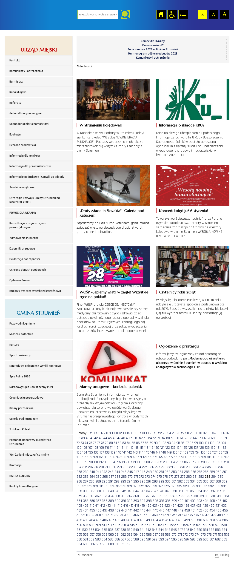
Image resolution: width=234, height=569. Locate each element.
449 (180, 510)
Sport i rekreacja (20, 355)
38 (78, 438)
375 (177, 496)
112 (116, 447)
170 (135, 457)
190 (90, 462)
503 (212, 520)
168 (123, 457)
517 (143, 525)
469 (155, 515)
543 (154, 529)
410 (91, 505)
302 (180, 481)
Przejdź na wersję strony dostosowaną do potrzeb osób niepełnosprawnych (172, 14)
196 (124, 462)
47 (118, 438)
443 (142, 510)
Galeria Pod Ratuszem (23, 419)
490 (130, 520)
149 (169, 452)
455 (218, 510)
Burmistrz (16, 82)
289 (98, 481)
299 (161, 481)
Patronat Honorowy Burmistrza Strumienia (30, 442)
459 (91, 515)
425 (180, 505)
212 (220, 462)
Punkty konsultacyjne (23, 486)
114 (126, 447)
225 (145, 467)
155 (203, 452)
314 (101, 486)
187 (226, 457)
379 (201, 496)
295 (136, 481)
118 (146, 447)
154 (197, 452)
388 (104, 500)
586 (117, 539)
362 (98, 496)
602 (218, 539)
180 (187, 457)
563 (129, 534)
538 (123, 529)
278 (176, 476)
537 (117, 529)
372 (160, 496)
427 (192, 505)
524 (186, 525)
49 (128, 438)
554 (224, 529)
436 (98, 510)
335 (79, 491)
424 (173, 505)
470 (161, 515)
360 (85, 496)
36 (223, 433)
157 (214, 452)
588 (129, 539)
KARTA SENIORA (19, 476)
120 (156, 447)
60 (177, 438)
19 (147, 433)
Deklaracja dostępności (24, 259)
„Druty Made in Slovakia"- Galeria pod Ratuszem (112, 213)
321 (141, 486)
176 (166, 457)
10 (113, 433)
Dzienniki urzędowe (22, 249)
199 (141, 462)
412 (102, 505)
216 (90, 467)
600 (205, 539)
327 (179, 486)
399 (174, 500)
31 (200, 433)
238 (79, 471)
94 (173, 442)
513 (120, 525)
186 (220, 457)
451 (193, 510)
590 (142, 539)
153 (191, 452)
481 (226, 515)
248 (142, 471)
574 (197, 534)
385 (85, 500)
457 (79, 515)
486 (105, 520)
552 (211, 529)
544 (161, 529)
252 (167, 471)
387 (98, 500)
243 (111, 471)
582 (91, 539)
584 (104, 539)
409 (85, 505)
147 (158, 452)
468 (148, 515)
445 (155, 510)
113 (121, 447)
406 (218, 500)
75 (90, 442)
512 (115, 525)
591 (148, 539)
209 (204, 462)
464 (123, 515)
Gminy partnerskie (21, 408)
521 (167, 525)
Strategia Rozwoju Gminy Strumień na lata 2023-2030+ (34, 200)
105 (79, 447)
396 (155, 500)
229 (170, 467)
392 (129, 500)
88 (146, 442)
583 (98, 539)
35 (218, 433)
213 (226, 462)
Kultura (14, 345)
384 (79, 500)
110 (107, 447)
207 (191, 462)
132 (223, 447)
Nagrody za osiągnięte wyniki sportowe (35, 366)
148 (163, 452)
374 (171, 496)
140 (118, 452)
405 (212, 500)
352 (186, 491)
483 (85, 520)
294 (129, 481)
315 (107, 486)
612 (128, 544)
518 (149, 525)
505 (225, 520)
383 (226, 496)
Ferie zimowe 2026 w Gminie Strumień (153, 49)
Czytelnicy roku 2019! (177, 292)
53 (145, 438)
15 (132, 433)
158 (219, 452)
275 (159, 476)
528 (211, 525)
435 (92, 510)
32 (205, 433)
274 (153, 476)
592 (154, 539)
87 (142, 442)
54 (150, 438)
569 (168, 534)
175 (161, 457)
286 (79, 481)
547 (180, 529)
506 (79, 525)
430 (211, 505)
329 (192, 486)
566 (149, 534)
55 (155, 438)
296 (142, 481)
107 (90, 447)
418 (136, 505)
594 (167, 539)
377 (189, 496)
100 (201, 442)
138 (107, 452)
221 (119, 467)
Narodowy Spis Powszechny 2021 (31, 387)
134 (84, 452)
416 (125, 505)
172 (145, 457)
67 (208, 438)
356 (212, 491)
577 (215, 534)
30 (196, 433)
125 (184, 447)
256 (193, 471)
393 (136, 500)
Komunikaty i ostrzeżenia (26, 71)
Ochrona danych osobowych (27, 270)
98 (191, 442)
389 (111, 500)
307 (211, 481)
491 (136, 520)
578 (220, 534)
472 (172, 515)
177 (171, 457)
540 (136, 529)
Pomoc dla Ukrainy (153, 41)
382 (220, 496)
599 (199, 539)
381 (213, 496)
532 (85, 529)
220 (113, 467)
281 (195, 476)
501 (199, 520)
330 (199, 486)
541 (142, 529)
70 (221, 438)
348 (161, 491)
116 (136, 447)
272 (141, 476)
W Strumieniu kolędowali (101, 125)
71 (225, 438)
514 (126, 525)
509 (98, 525)
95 (178, 442)
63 (190, 438)
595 (174, 539)
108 (95, 447)
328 (186, 486)
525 (192, 525)
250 (155, 471)
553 (218, 529)
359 (79, 496)
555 (79, 534)
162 (89, 457)
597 (186, 539)
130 (213, 447)
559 (104, 534)
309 (224, 481)
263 (85, 476)
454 (212, 510)
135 (90, 452)
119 (151, 447)
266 (105, 476)
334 (224, 486)
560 (111, 534)
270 (130, 476)
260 (218, 471)
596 (180, 539)
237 (220, 467)
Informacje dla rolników (24, 156)
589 (136, 539)
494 (155, 520)
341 (117, 491)
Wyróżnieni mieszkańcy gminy (29, 455)
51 (136, 438)
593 (161, 539)
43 (101, 438)
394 (142, 500)
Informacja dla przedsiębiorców (30, 166)
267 (111, 476)
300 (168, 481)
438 (111, 510)
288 (91, 481)
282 (201, 476)
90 (156, 442)
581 (85, 539)
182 (197, 457)
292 (117, 481)
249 (149, 471)
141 (124, 452)
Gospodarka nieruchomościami (29, 124)
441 (130, 510)
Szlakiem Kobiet (20, 429)
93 (169, 442)
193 (107, 462)
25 (174, 433)
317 (118, 486)
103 (217, 442)
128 (201, 447)
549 (193, 529)
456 (225, 510)
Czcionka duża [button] (224, 14)
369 (142, 496)
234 (201, 467)
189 (84, 462)
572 (185, 534)
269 (124, 476)
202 (159, 462)
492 (142, 520)
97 (187, 442)
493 (149, 520)
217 (96, 467)
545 (167, 529)
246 (130, 471)
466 (136, 515)
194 (112, 462)
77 (98, 442)
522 (173, 525)
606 (92, 544)
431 (217, 505)
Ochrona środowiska (22, 145)
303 (186, 481)
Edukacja (15, 134)
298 (155, 481)
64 (195, 438)
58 (168, 438)
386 (92, 500)
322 (148, 486)
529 (217, 525)
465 (129, 515)
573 (191, 534)
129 (207, 447)
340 (111, 491)
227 (157, 467)
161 (84, 457)
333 (217, 486)
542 (148, 529)
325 (167, 486)
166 (112, 457)
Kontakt (14, 60)
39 (83, 438)
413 (108, 505)
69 (217, 438)
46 (114, 438)
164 (101, 457)
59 (172, 438)
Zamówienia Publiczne (24, 238)
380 (207, 496)
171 (140, 457)
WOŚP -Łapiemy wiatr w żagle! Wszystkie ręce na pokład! (114, 294)
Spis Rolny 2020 (19, 376)
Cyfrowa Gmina (19, 280)
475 (190, 515)
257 (199, 471)
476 (196, 515)
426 (186, 505)
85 (133, 442)
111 (111, 447)
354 (199, 491)
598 (193, 539)
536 (111, 529)
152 (185, 452)
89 (151, 442)
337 (91, 491)
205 (178, 462)
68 (213, 438)
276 (165, 476)
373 (165, 496)
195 (118, 462)
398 (168, 500)
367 (129, 496)
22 (160, 433)
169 (129, 457)
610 (117, 544)
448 (174, 510)
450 (187, 510)
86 (138, 442)
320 (135, 486)
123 (173, 447)
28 (187, 433)
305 (199, 481)
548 (186, 529)
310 (79, 486)
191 (96, 462)
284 (214, 476)
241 (98, 471)
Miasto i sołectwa (21, 334)
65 (199, 438)
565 (142, 534)
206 (185, 462)
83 (124, 442)
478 (207, 515)
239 (85, 471)
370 (148, 496)
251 (161, 471)
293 (123, 481)
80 (111, 442)
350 (174, 491)
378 (195, 496)
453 (205, 510)
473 (178, 515)
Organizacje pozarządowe (26, 398)
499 (187, 520)
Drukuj (224, 555)
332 (211, 486)
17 (139, 433)
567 (155, 534)
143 (135, 452)
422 (160, 505)
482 (79, 520)
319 (129, 486)
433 (79, 510)
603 (224, 539)
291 (110, 481)
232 (188, 467)
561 (117, 534)
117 (141, 447)
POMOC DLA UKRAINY (22, 213)
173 (150, 457)
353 (193, 491)
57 (163, 438)
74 (86, 442)
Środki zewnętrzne (21, 187)
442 (136, 510)
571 (179, 534)
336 (85, 491)
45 (110, 438)
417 (131, 505)
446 (162, 510)
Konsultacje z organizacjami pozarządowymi (27, 225)
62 (186, 438)
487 (111, 520)
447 (168, 510)
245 (123, 471)
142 (129, 452)
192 (101, 462)
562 (123, 534)
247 (136, 471)
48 (123, 438)
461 (104, 515)
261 (224, 471)
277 (171, 476)
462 (110, 515)
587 (123, 539)
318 (123, 486)
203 (165, 462)
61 (181, 438)
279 (182, 476)
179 (181, 457)
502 (205, 520)
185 (215, 457)
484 (92, 520)
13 (124, 433)
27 (182, 433)
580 (79, 539)
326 (173, 486)
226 (151, 467)
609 (111, 544)
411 (97, 505)
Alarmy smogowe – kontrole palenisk (111, 386)
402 (193, 500)
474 (184, 515)
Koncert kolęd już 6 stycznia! (183, 210)
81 (115, 442)
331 (205, 486)
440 (124, 510)
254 (180, 471)
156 (208, 452)
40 (87, 438)
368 (136, 496)
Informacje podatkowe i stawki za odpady (36, 177)
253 (174, 471)
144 (141, 452)
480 (220, 515)
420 (148, 505)
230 (176, 467)
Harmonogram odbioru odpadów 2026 (152, 54)
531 (79, 529)
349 (168, 491)
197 (130, 462)
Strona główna (161, 14)
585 (111, 539)
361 (91, 496)
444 (149, 510)
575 (203, 534)
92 (164, 442)
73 (82, 442)
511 (110, 525)
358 (224, 491)
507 (85, 525)
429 (205, 505)
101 (207, 442)
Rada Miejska (17, 92)
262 (79, 476)
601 (211, 539)
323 (154, 486)
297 (148, 481)
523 (179, 525)
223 (132, 467)
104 (223, 442)
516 (138, 525)
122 (167, 447)
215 (84, 467)
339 (104, 491)
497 (174, 520)
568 (161, 534)
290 (104, 481)
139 (113, 452)
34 (214, 433)
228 (163, 467)
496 (168, 520)
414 (114, 505)
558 (98, 534)
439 (117, 510)
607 (98, 544)
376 (183, 496)
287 (85, 481)
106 (84, 447)
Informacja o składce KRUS (181, 125)
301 (173, 481)
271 (136, 476)
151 (180, 452)
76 (94, 442)
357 (218, 491)
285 (220, 476)
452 (199, 510)
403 (199, 500)
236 (214, 467)
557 (91, 534)
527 (205, 525)
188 (79, 462)
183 (203, 457)
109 (101, 447)
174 (155, 457)
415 (119, 505)
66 (204, 438)
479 (213, 515)
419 (142, 505)
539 (129, 529)
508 (91, 525)
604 (79, 544)
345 (142, 491)
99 (196, 442)
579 (226, 534)
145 (146, 452)
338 (98, 491)
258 (205, 471)
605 (85, 544)
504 (218, 520)
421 (154, 505)
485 (98, 520)
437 (104, 510)
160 (79, 457)
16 (135, 433)
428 (199, 505)
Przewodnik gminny (22, 324)
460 (98, 515)
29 (192, 433)
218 (101, 467)
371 (154, 496)
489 (124, 520)
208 (197, 462)
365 (117, 496)
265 (98, 476)
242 (104, 471)
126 (190, 447)
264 (92, 476)
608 (104, 544)
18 (143, 433)
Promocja (15, 465)
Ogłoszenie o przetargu (179, 346)
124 (179, 447)
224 (138, 467)
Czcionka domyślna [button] (202, 14)
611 (122, 544)
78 (102, 442)
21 (155, 433)
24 (169, 433)
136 (96, 452)
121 (162, 447)
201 (153, 462)
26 (178, 433)
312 (89, 486)
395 (149, 500)
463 (117, 515)
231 (182, 467)
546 (174, 529)
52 (141, 438)
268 (117, 476)
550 (199, 529)
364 (111, 496)
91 (160, 442)
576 (209, 534)
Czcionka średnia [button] (213, 14)
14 (128, 433)
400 (180, 500)
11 (117, 433)
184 (209, 457)
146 (152, 452)
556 (85, 534)
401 (186, 500)
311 (84, 486)
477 (202, 515)
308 (218, 481)
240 (92, 471)
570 (174, 534)
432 (224, 505)
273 (147, 476)
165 (107, 457)
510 (104, 525)
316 (112, 486)
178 (176, 457)
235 (208, 467)
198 (135, 462)
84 (129, 442)
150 (175, 452)
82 (119, 442)
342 (123, 491)
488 (117, 520)
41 (91, 438)
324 (160, 486)
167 (118, 457)
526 (199, 525)
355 (205, 491)
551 (205, 529)
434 (85, 510)
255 (187, 471)
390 (117, 500)
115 (131, 447)
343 (129, 491)
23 (164, 433)
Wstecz (87, 555)
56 (159, 438)
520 (161, 525)
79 (106, 442)
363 (104, 496)
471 (167, 515)
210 (210, 462)
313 (95, 486)
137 (102, 452)
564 (136, 534)
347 (155, 491)
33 (209, 433)
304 (193, 481)
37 (227, 433)
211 (215, 462)
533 (91, 529)
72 (78, 442)
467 (142, 515)
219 (107, 467)
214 (79, 467)
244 (117, 471)
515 (132, 525)
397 (161, 500)
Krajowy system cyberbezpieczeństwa (35, 291)
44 (105, 438)
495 (162, 520)
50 (132, 438)
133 (79, 452)
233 (195, 467)
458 (85, 515)
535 (104, 529)
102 (212, 442)
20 (151, 433)
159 (225, 452)
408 (79, 505)
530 (224, 525)
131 (218, 447)
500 (193, 520)
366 (123, 496)
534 (98, 529)
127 (196, 447)
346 (149, 491)
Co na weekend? (153, 45)
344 (136, 491)
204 (172, 462)
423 (167, 505)
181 (192, 457)
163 (95, 457)
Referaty (15, 103)
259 (212, 471)
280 (189, 476)
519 (154, 525)
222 (125, 467)
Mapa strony (183, 14)
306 (205, 481)
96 (183, 442)
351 (180, 491)
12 (120, 433)
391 (123, 500)
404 (205, 500)
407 (224, 500)
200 (147, 462)
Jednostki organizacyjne (25, 113)
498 (180, 520)
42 (96, 438)
